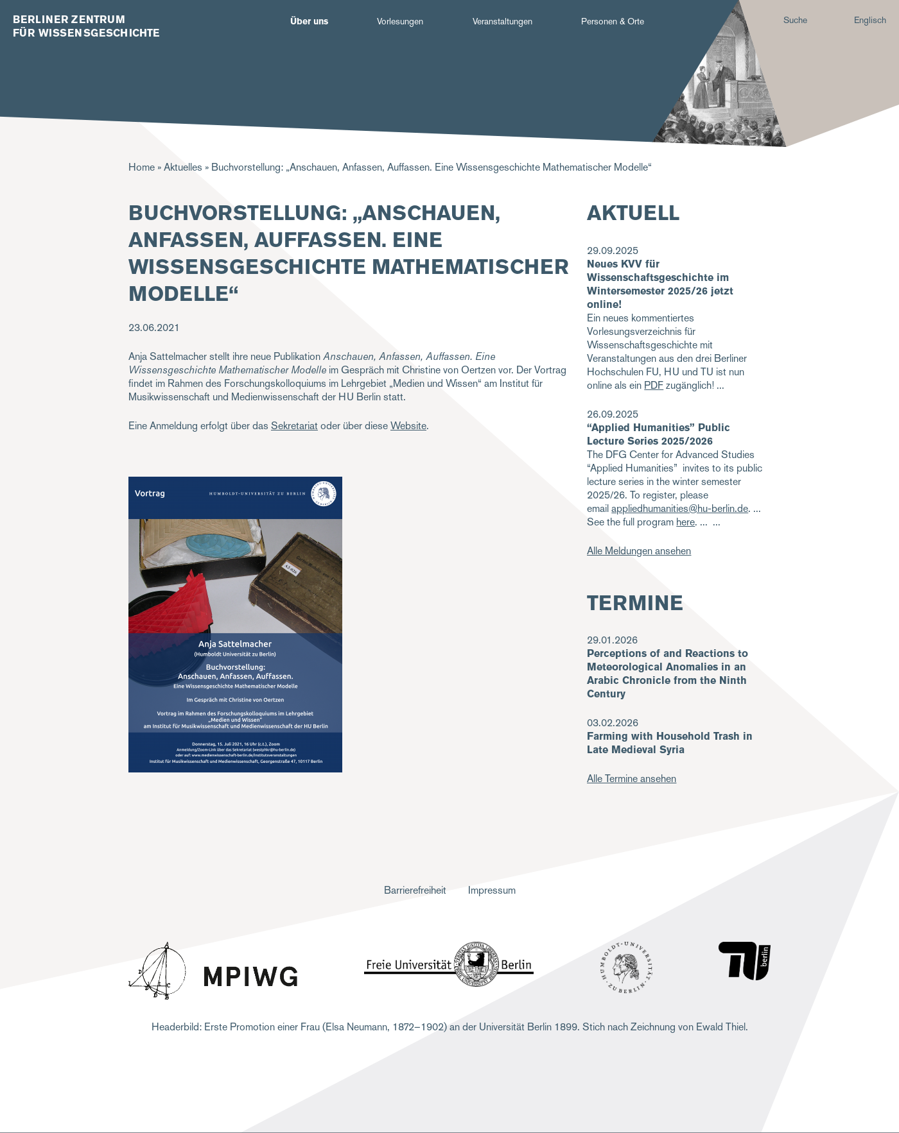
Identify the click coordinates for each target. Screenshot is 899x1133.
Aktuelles (183, 167)
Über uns (309, 21)
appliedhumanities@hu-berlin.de (679, 508)
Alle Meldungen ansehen (639, 551)
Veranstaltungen (502, 21)
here (685, 522)
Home (141, 167)
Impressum (492, 890)
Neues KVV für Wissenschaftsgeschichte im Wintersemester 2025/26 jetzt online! (660, 284)
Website (408, 425)
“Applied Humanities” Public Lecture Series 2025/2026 (658, 434)
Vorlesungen (400, 21)
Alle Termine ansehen (631, 778)
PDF (653, 385)
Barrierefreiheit (415, 890)
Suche (795, 20)
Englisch (870, 20)
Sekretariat (294, 425)
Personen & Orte (612, 21)
